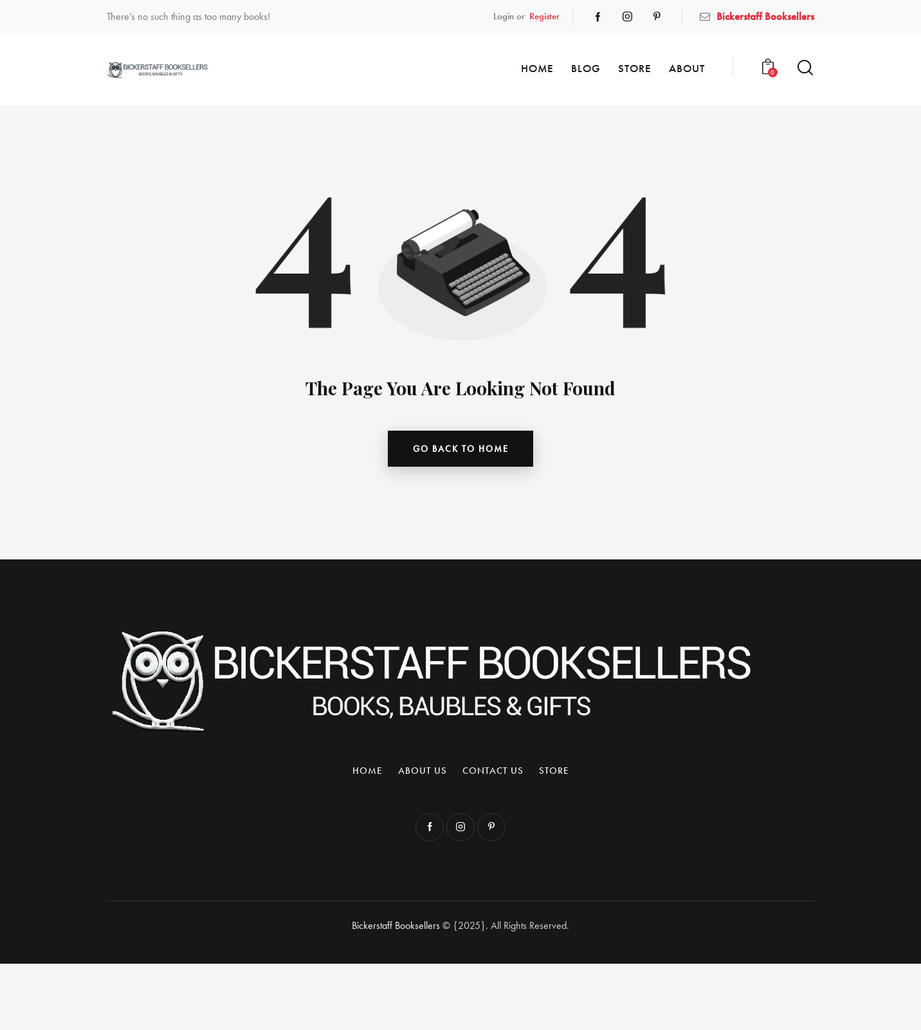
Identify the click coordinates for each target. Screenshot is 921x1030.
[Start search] (805, 68)
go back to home (461, 449)
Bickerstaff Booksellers (396, 927)
